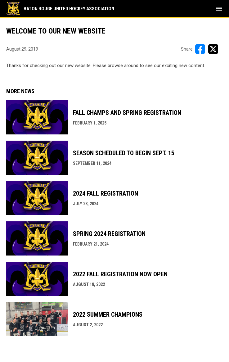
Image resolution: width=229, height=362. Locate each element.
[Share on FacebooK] (200, 49)
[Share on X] (213, 49)
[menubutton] (219, 8)
